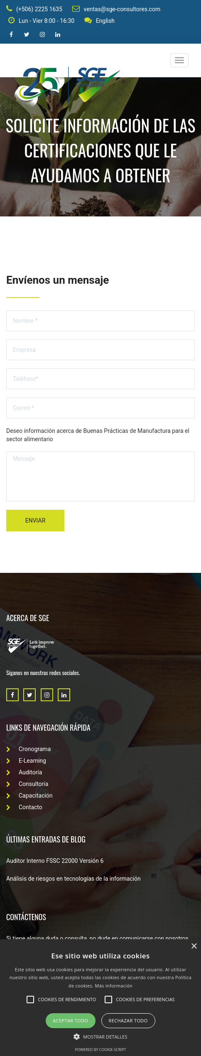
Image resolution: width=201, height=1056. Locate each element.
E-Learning (26, 760)
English (99, 20)
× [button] (194, 946)
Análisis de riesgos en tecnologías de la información (73, 878)
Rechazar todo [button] (128, 1020)
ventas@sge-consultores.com (116, 8)
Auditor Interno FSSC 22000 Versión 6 (54, 860)
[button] (100, 1036)
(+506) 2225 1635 (34, 8)
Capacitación (29, 795)
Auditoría (24, 772)
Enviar (35, 520)
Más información (113, 985)
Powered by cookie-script (100, 1049)
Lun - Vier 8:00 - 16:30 (41, 20)
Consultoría (27, 784)
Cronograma (28, 749)
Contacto (24, 807)
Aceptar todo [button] (70, 1020)
